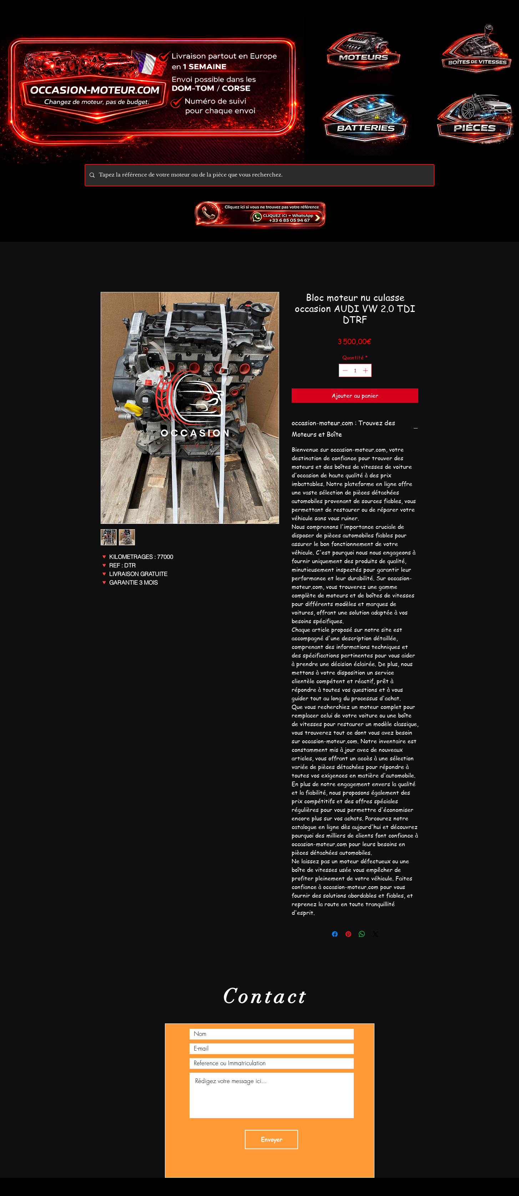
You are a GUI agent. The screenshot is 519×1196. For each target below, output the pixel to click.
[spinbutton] (355, 370)
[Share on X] (375, 934)
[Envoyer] (271, 1139)
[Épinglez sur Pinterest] (348, 934)
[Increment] (366, 370)
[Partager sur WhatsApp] (362, 934)
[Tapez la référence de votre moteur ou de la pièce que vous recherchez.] (259, 175)
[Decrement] (344, 370)
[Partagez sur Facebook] (335, 934)
